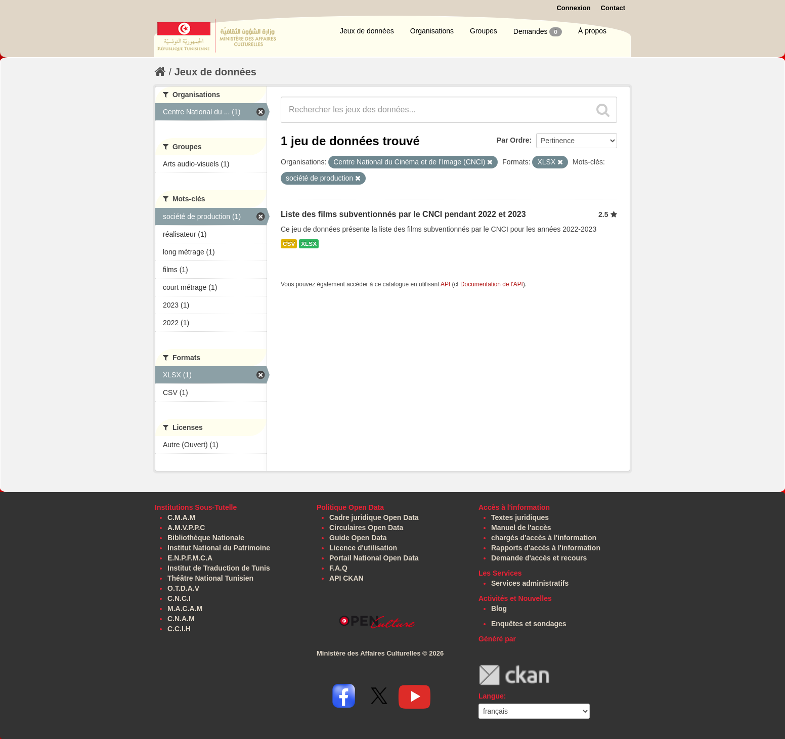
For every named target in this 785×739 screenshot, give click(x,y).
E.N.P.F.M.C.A (189, 558)
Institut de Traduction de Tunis (218, 568)
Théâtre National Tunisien (210, 578)
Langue (491, 696)
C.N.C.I (179, 598)
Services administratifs (530, 583)
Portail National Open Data (374, 558)
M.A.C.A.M (184, 608)
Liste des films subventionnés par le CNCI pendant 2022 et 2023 (403, 214)
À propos (592, 31)
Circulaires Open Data (366, 528)
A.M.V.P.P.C (186, 528)
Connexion (573, 8)
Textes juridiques (520, 517)
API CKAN (346, 578)
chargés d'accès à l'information (543, 538)
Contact (613, 8)
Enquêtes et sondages (528, 624)
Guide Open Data (358, 538)
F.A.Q (338, 568)
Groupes (483, 31)
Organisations (432, 31)
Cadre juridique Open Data (374, 517)
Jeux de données (367, 31)
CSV (289, 243)
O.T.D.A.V (183, 588)
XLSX (309, 243)
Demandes (537, 31)
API (445, 284)
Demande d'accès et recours (539, 558)
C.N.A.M (181, 619)
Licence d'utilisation (363, 548)
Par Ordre (513, 140)
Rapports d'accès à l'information (545, 548)
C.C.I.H (179, 629)
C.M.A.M (181, 517)
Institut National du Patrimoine (218, 548)
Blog (499, 608)
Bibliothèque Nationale (205, 538)
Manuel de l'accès (521, 528)
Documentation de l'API (491, 284)
